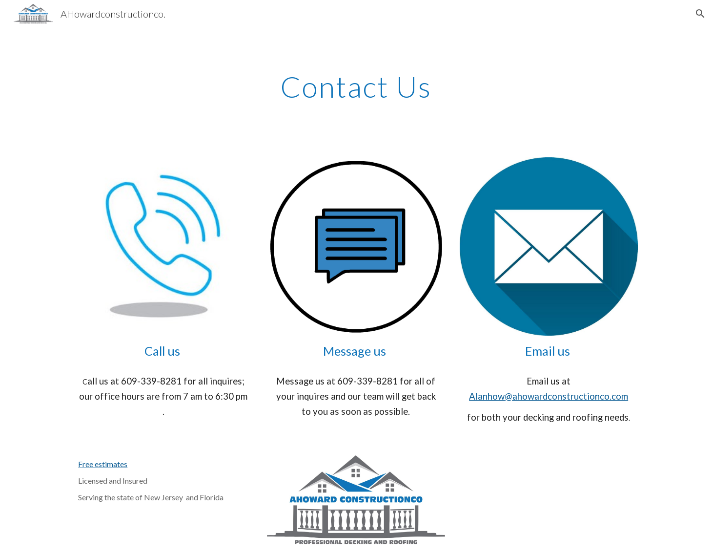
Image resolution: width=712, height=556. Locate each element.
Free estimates (102, 464)
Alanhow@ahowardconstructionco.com (548, 396)
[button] (700, 13)
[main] (356, 86)
